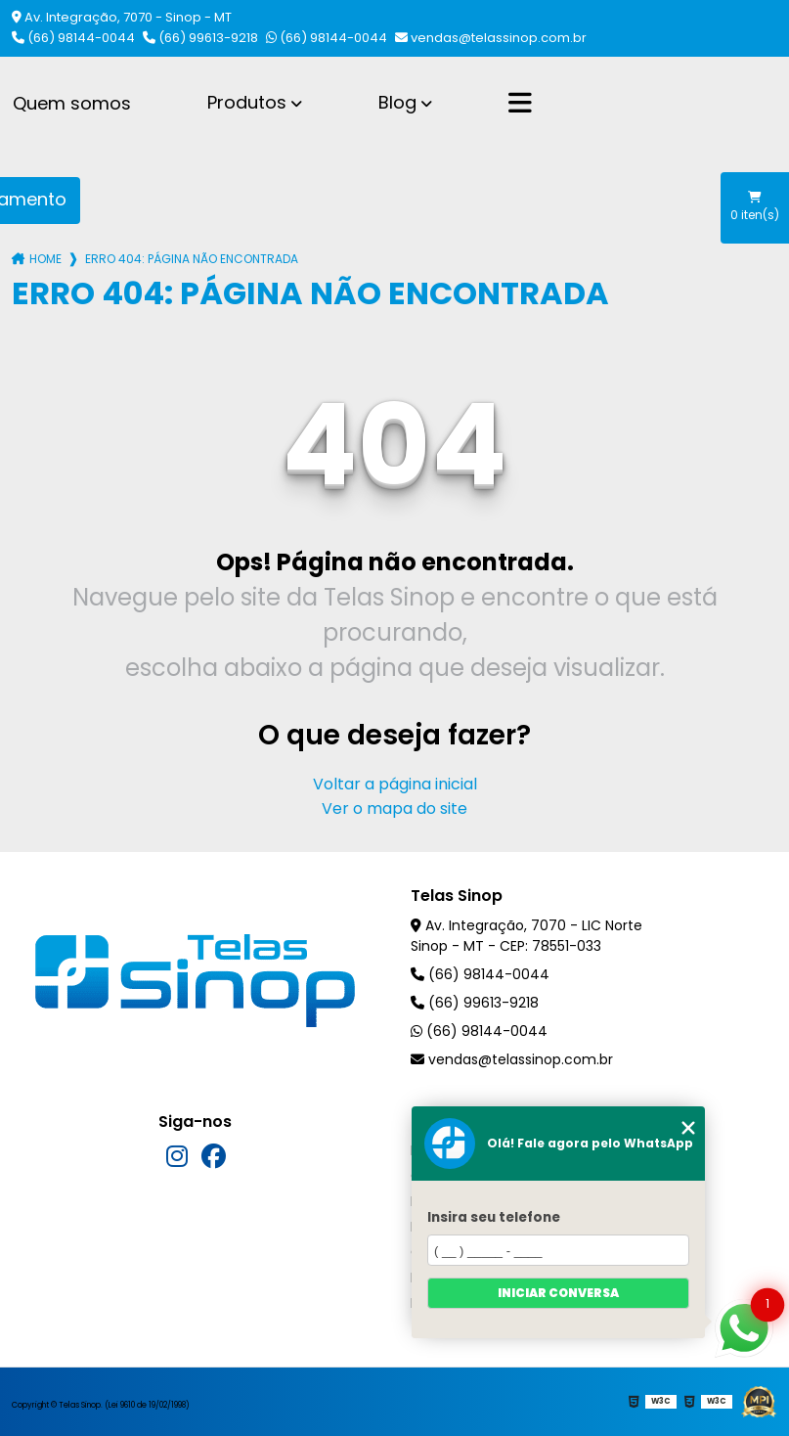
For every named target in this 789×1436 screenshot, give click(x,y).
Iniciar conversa (558, 1292)
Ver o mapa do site (394, 808)
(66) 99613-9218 (200, 37)
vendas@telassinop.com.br (491, 37)
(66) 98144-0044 (73, 37)
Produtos (246, 102)
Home (45, 258)
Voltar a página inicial (395, 784)
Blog (397, 102)
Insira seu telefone (493, 1217)
